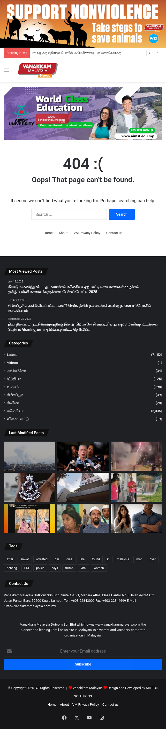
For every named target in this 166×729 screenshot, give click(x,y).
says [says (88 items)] (55, 568)
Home (48, 233)
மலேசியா (15, 411)
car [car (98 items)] (57, 559)
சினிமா (13, 403)
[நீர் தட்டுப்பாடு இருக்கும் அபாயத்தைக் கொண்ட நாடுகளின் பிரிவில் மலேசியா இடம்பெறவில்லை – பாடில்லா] (83, 456)
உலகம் (13, 387)
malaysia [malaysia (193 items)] (123, 559)
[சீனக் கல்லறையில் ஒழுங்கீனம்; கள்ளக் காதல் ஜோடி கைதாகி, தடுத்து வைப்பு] (136, 487)
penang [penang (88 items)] (12, 568)
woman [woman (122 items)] (99, 568)
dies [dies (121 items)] (69, 559)
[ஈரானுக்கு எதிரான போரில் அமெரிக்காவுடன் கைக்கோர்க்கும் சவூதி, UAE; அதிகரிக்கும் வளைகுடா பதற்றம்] (29, 456)
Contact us (114, 233)
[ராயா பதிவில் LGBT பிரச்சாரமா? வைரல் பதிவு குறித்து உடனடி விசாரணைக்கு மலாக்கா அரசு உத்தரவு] (29, 518)
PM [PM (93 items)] (26, 568)
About (63, 233)
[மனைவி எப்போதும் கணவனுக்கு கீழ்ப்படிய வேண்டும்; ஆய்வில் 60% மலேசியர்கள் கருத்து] (136, 518)
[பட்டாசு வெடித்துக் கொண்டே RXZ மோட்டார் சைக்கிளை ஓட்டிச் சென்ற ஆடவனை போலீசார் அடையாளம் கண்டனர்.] (136, 456)
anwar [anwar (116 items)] (24, 559)
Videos (12, 362)
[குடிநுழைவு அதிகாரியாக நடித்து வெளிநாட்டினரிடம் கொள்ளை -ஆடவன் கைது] (29, 487)
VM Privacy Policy (87, 233)
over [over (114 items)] (153, 559)
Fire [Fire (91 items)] (82, 559)
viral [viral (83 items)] (83, 568)
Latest (12, 354)
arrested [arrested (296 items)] (42, 559)
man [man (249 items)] (139, 559)
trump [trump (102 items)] (69, 568)
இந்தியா (14, 379)
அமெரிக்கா (16, 371)
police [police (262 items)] (40, 568)
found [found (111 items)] (96, 559)
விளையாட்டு (18, 419)
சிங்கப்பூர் (15, 395)
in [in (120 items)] (108, 559)
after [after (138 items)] (10, 559)
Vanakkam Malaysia (90, 688)
